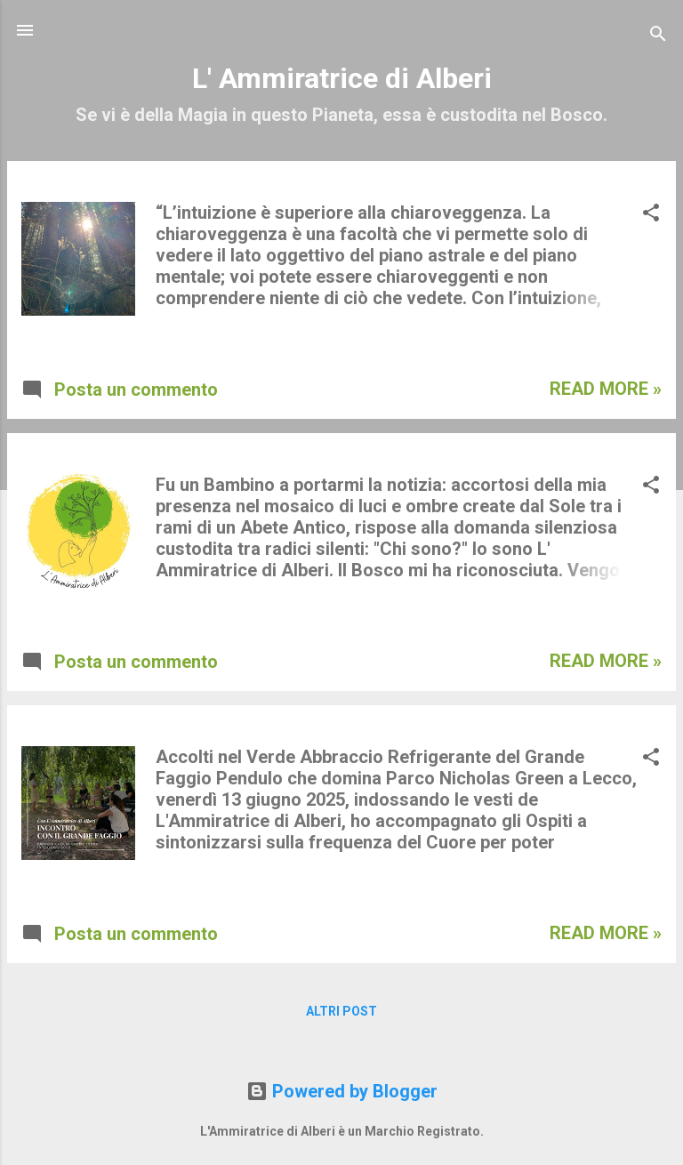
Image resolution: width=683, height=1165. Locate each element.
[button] (651, 215)
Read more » (606, 388)
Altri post (341, 1011)
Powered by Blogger (342, 1091)
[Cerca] (658, 36)
